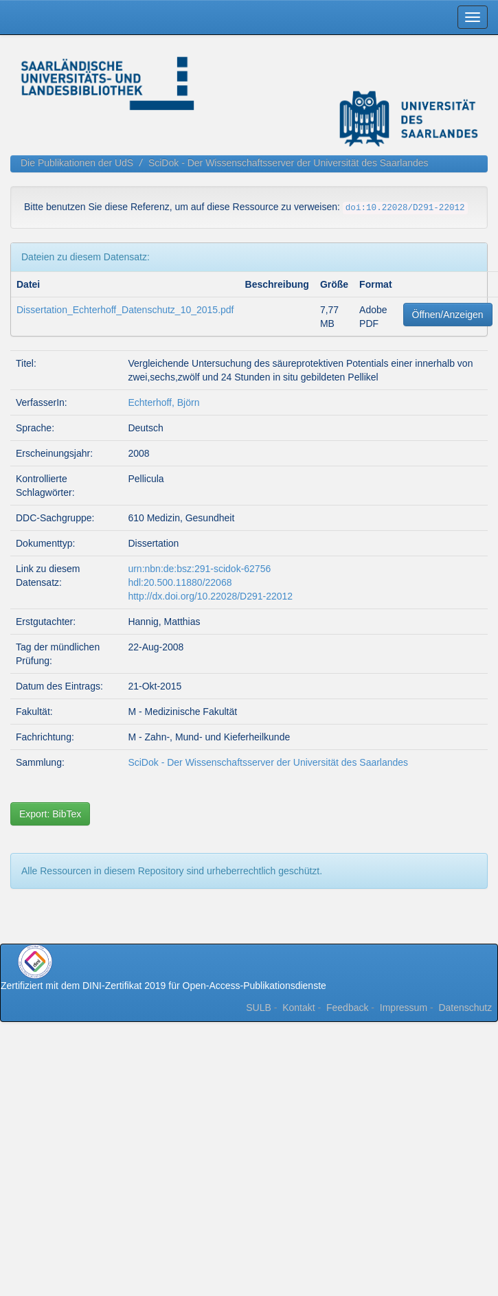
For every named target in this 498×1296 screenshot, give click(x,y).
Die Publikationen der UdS (77, 162)
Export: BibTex (50, 813)
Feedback (347, 1007)
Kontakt (298, 1007)
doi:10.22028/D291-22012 (405, 208)
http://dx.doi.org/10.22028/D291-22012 (210, 596)
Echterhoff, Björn (163, 402)
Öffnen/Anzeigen (448, 314)
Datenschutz (465, 1007)
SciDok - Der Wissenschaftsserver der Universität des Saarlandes (288, 162)
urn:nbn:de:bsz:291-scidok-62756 (199, 568)
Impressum (403, 1007)
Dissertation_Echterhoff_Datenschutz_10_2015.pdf (125, 309)
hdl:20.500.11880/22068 (179, 582)
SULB (258, 1007)
